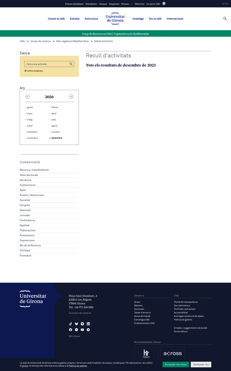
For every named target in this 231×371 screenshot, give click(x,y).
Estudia (74, 19)
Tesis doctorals (29, 175)
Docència (25, 180)
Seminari (25, 210)
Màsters (138, 305)
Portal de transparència (186, 302)
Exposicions (27, 240)
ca (223, 4)
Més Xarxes (74, 336)
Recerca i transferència (34, 170)
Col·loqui (25, 250)
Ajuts (23, 190)
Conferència (27, 220)
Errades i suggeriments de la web (190, 328)
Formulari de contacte (80, 313)
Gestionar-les (201, 364)
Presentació (27, 235)
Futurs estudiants (74, 4)
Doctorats (139, 309)
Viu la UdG (155, 19)
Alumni (103, 4)
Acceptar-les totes (176, 364)
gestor (25, 366)
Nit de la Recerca (30, 245)
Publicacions (28, 230)
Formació (25, 255)
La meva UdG (153, 4)
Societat (25, 200)
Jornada (25, 215)
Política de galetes (183, 320)
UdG (22, 41)
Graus (137, 302)
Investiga (138, 19)
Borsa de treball (142, 316)
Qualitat (24, 225)
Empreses (114, 4)
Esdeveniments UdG (144, 323)
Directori (139, 4)
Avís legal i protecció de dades (189, 316)
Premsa (125, 4)
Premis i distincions (32, 195)
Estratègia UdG (141, 320)
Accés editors (181, 331)
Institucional (27, 185)
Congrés (25, 205)
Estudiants (91, 4)
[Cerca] (225, 18)
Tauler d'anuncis (142, 313)
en (226, 4)
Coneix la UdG (56, 19)
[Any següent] (71, 97)
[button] (71, 64)
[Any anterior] (27, 97)
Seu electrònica (182, 305)
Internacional (175, 19)
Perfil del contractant (184, 309)
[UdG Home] (115, 19)
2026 (49, 96)
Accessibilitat (181, 313)
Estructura (91, 19)
